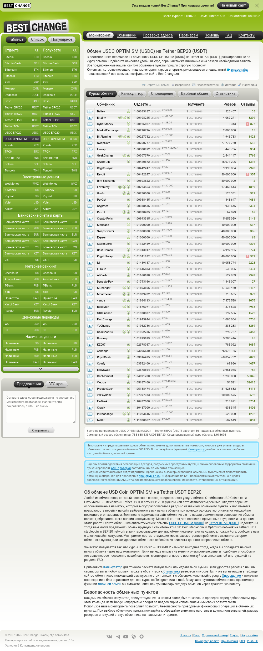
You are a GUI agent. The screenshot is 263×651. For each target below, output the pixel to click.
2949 (252, 275)
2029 (252, 357)
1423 (252, 136)
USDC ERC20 (23, 133)
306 (252, 231)
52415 (251, 382)
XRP (23, 82)
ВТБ (23, 292)
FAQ (228, 35)
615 (252, 143)
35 (253, 111)
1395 (252, 162)
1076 (252, 300)
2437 (252, 288)
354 (250, 174)
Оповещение (231, 575)
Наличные (23, 343)
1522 (252, 313)
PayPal (23, 196)
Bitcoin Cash (23, 63)
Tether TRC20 (23, 114)
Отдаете (142, 104)
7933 (252, 307)
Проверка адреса (158, 35)
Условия (11, 645)
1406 (252, 407)
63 (253, 237)
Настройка (249, 85)
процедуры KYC (149, 476)
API (242, 641)
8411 (252, 388)
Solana (23, 164)
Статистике (171, 571)
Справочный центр (215, 635)
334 (252, 149)
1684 (252, 344)
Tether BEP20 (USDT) (224, 523)
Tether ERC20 (23, 108)
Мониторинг (99, 35)
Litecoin (23, 76)
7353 (252, 332)
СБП (23, 260)
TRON (23, 152)
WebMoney (23, 184)
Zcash (23, 145)
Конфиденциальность (35, 645)
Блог (196, 635)
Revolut (23, 311)
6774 (252, 250)
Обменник (106, 104)
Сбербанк (23, 273)
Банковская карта (23, 222)
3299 (252, 117)
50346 (251, 376)
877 (250, 124)
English (234, 635)
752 (252, 370)
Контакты (247, 35)
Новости (185, 635)
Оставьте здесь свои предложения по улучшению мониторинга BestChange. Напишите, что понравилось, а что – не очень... (41, 409)
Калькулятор (196, 449)
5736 (252, 319)
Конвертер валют (207, 641)
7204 (252, 244)
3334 (252, 206)
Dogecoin (23, 95)
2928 (252, 168)
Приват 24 (23, 298)
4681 (252, 199)
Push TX (252, 641)
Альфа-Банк (23, 279)
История (230, 85)
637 (252, 225)
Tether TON (23, 126)
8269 (252, 325)
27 (253, 281)
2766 (252, 155)
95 (253, 338)
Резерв (230, 104)
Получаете (195, 104)
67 (253, 212)
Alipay (23, 209)
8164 (252, 351)
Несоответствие (208, 85)
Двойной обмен (109, 584)
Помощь (212, 35)
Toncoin (23, 171)
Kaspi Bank (23, 304)
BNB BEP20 (23, 158)
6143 (252, 218)
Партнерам (188, 35)
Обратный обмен (158, 85)
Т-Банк (23, 286)
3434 (252, 269)
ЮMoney (23, 190)
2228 (252, 262)
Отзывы (248, 104)
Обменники (126, 35)
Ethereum (23, 70)
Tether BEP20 (23, 120)
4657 (252, 363)
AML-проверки (121, 468)
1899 (252, 187)
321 (252, 193)
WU (23, 324)
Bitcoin (23, 57)
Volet (23, 203)
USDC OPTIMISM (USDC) (186, 523)
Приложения (229, 641)
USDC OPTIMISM (23, 139)
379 (252, 294)
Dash (23, 101)
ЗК (23, 330)
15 (253, 130)
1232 (252, 414)
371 (250, 256)
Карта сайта (249, 635)
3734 (252, 401)
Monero (23, 89)
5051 (252, 420)
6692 (252, 395)
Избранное (182, 85)
